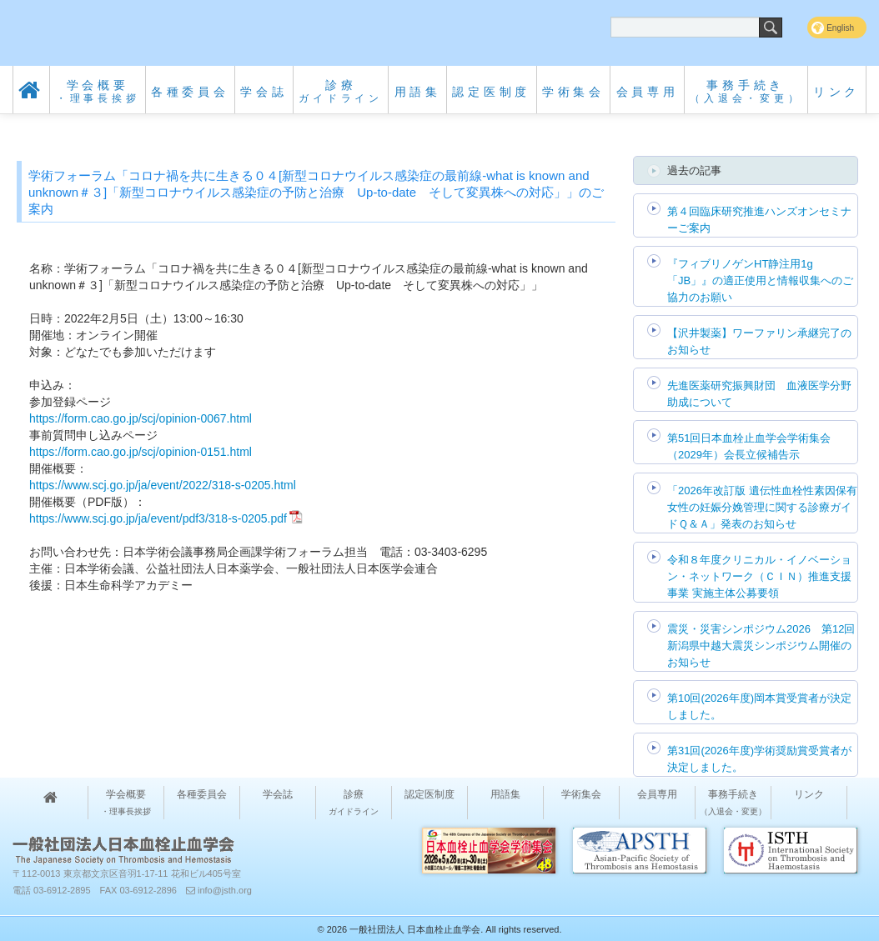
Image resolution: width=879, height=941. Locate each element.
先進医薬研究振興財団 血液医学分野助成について (759, 393)
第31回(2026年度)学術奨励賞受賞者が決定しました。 (759, 758)
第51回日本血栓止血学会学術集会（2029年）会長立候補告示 (749, 446)
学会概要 (98, 91)
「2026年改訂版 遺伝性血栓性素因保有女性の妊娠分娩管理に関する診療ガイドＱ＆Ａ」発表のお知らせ (762, 507)
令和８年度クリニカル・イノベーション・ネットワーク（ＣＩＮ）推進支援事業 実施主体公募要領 (759, 576)
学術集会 (573, 91)
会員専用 (647, 91)
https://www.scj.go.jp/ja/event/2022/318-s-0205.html (162, 485)
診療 (341, 91)
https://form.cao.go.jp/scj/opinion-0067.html (140, 418)
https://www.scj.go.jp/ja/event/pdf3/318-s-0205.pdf (158, 518)
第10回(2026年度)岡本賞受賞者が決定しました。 (759, 706)
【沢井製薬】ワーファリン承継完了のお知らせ (759, 341)
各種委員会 (190, 91)
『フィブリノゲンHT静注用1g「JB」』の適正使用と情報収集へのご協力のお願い (760, 280)
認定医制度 (491, 91)
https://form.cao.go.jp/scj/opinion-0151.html (140, 451)
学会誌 (263, 91)
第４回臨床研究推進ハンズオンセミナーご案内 (759, 219)
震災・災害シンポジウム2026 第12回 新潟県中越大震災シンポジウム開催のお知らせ (761, 645)
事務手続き (745, 91)
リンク (836, 91)
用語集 (417, 91)
